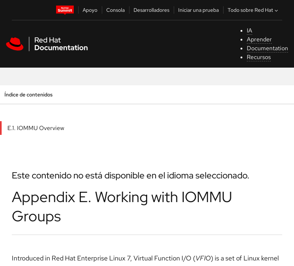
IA (249, 30)
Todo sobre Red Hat (254, 10)
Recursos (259, 57)
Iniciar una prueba (198, 10)
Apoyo (90, 10)
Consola (115, 10)
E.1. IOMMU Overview (35, 128)
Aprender (259, 39)
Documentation (267, 48)
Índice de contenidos (28, 94)
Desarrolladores (151, 10)
